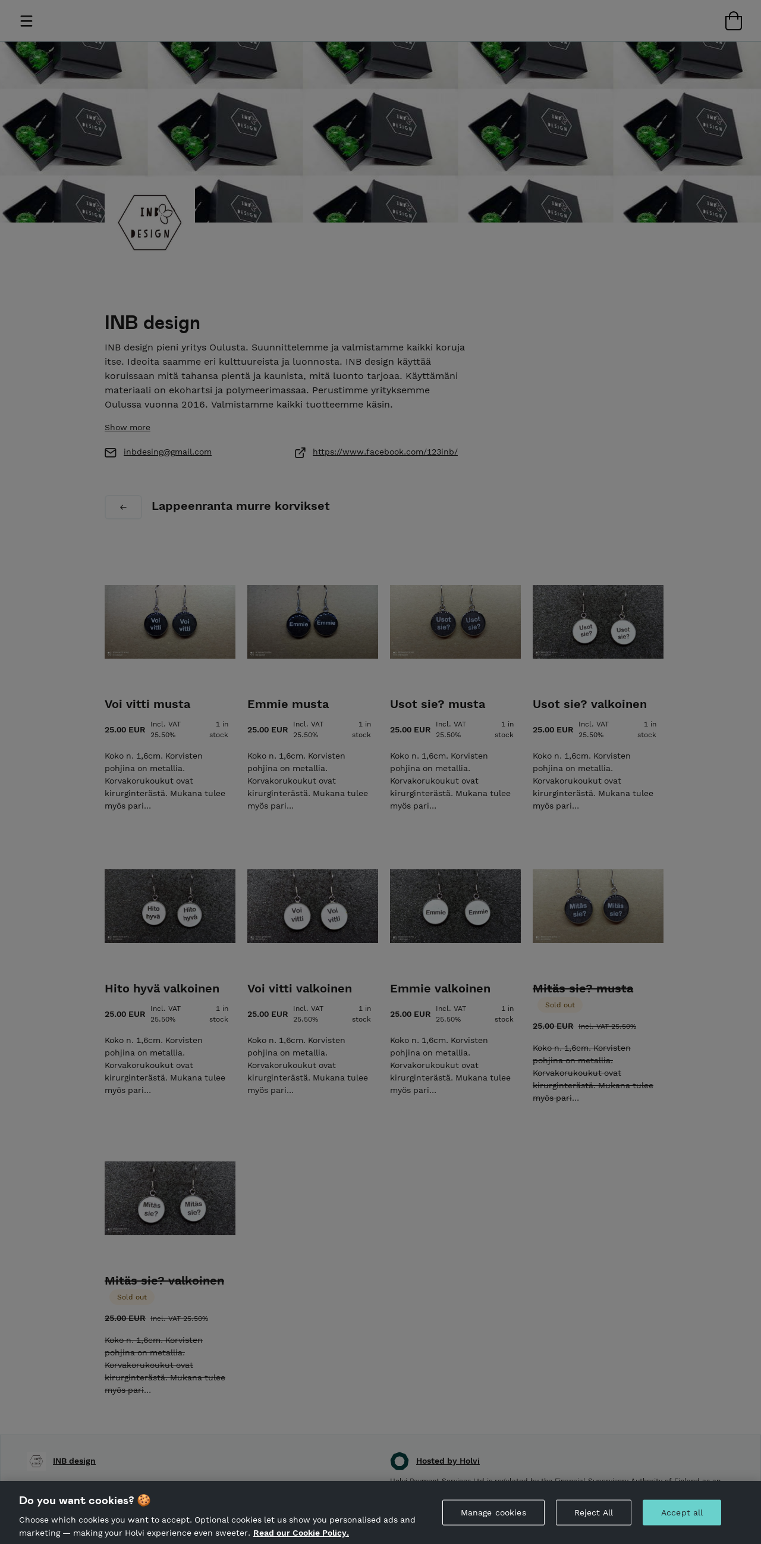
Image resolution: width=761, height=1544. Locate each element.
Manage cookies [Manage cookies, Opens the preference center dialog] (493, 1525)
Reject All (593, 1525)
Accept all (682, 1525)
